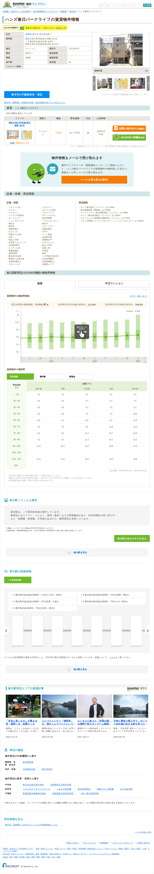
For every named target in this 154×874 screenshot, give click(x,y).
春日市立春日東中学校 (33, 785)
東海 (33, 857)
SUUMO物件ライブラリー (45, 11)
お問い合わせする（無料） (129, 128)
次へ (147, 631)
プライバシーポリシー (122, 843)
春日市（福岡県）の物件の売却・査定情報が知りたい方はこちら (34, 102)
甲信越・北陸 (24, 857)
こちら (112, 657)
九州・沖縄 (55, 857)
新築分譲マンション (95, 848)
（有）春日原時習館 (89, 793)
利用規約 (104, 843)
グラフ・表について (138, 296)
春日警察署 (28, 762)
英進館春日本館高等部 (62, 793)
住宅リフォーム (17, 854)
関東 (16, 857)
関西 (38, 857)
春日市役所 (47, 769)
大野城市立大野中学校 (60, 785)
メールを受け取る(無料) (94, 179)
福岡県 (63, 11)
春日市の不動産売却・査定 (26, 94)
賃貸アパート (60, 848)
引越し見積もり (55, 854)
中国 (48, 857)
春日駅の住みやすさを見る (132, 538)
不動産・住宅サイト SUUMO (16, 11)
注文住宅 (6, 854)
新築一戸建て (124, 848)
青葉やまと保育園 (105, 789)
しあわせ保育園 (64, 789)
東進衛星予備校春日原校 (34, 793)
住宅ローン (67, 854)
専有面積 (14, 376)
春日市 (73, 11)
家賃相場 (82, 848)
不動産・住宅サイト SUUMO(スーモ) (18, 848)
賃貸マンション (47, 848)
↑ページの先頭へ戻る (142, 832)
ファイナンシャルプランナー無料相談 (104, 854)
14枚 (12, 143)
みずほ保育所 (126, 789)
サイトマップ (89, 843)
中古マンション (111, 848)
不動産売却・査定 (32, 854)
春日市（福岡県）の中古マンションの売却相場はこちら (31, 825)
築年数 (43, 376)
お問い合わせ (143, 843)
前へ (6, 631)
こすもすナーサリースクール (36, 789)
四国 (43, 857)
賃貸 (58, 28)
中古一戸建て (136, 848)
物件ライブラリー (80, 854)
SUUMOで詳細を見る (129, 137)
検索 (148, 5)
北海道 (5, 857)
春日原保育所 (84, 789)
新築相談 (44, 854)
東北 (11, 857)
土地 (144, 848)
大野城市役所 (29, 769)
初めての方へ (73, 843)
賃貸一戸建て (72, 848)
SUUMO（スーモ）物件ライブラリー (25, 5)
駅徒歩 (72, 376)
